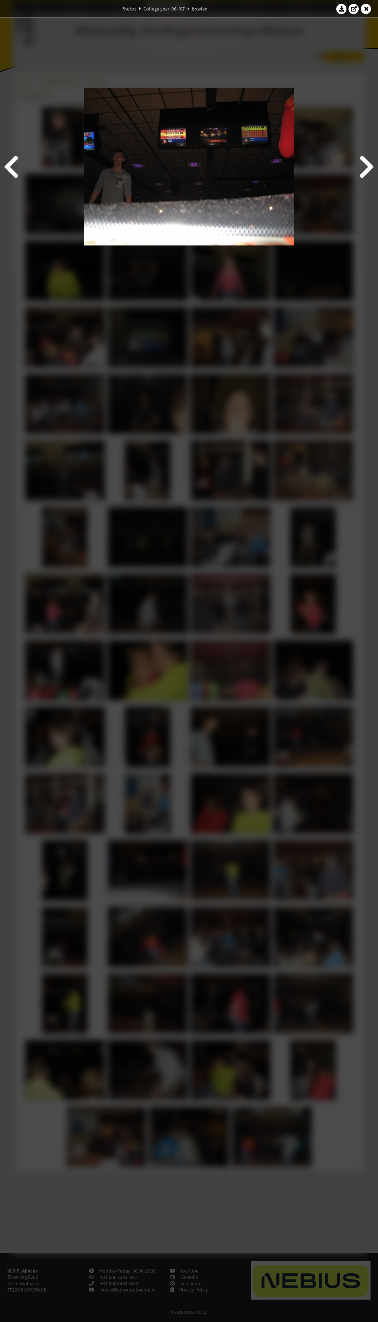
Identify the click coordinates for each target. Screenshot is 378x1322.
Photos (128, 9)
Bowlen (200, 9)
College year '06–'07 (164, 9)
